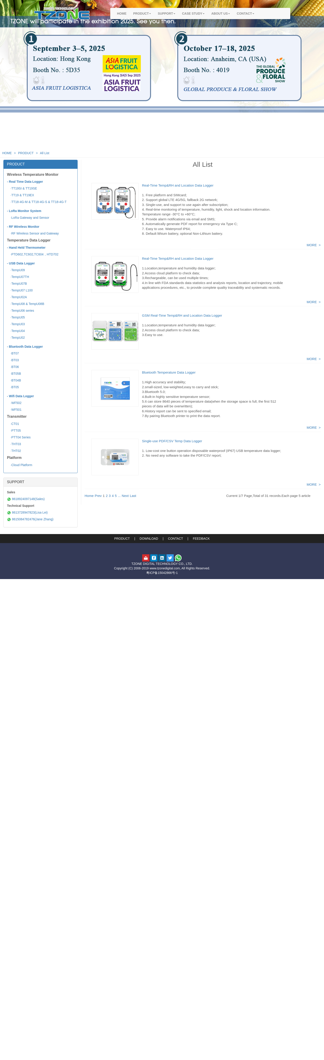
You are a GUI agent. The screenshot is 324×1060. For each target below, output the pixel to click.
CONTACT (175, 538)
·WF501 (14, 409)
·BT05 (13, 387)
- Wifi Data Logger (20, 396)
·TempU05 (16, 317)
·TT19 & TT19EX (20, 195)
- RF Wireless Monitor (23, 226)
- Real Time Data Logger (25, 181)
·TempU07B (17, 283)
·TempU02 (16, 337)
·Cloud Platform (19, 465)
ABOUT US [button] (220, 13)
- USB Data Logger (21, 263)
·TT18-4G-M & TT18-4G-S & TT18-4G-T (37, 202)
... (119, 496)
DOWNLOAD (149, 538)
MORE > (314, 245)
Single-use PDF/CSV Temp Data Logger (172, 441)
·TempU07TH (18, 277)
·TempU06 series (20, 310)
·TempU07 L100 (20, 290)
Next (125, 496)
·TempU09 (16, 270)
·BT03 (13, 360)
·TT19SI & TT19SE (22, 188)
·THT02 (14, 451)
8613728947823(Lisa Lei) (27, 512)
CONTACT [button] (245, 13)
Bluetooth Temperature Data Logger (169, 372)
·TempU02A (17, 297)
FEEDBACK (201, 538)
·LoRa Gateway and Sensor (28, 217)
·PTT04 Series (19, 437)
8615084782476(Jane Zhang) (30, 519)
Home (89, 496)
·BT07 (13, 353)
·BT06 (13, 367)
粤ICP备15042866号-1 (162, 573)
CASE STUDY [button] (193, 13)
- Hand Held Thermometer (26, 247)
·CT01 (13, 424)
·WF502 (14, 403)
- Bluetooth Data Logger (25, 346)
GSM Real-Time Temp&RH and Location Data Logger (182, 315)
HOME (121, 13)
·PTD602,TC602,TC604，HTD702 (32, 254)
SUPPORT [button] (166, 13)
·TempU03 (16, 324)
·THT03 (14, 444)
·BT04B (14, 380)
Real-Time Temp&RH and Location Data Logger (178, 185)
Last (133, 496)
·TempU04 (16, 331)
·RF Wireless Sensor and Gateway (33, 233)
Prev (98, 496)
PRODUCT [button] (142, 13)
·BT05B (14, 373)
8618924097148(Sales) (26, 499)
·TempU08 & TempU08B (25, 304)
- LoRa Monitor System (24, 211)
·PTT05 (14, 430)
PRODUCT (26, 153)
